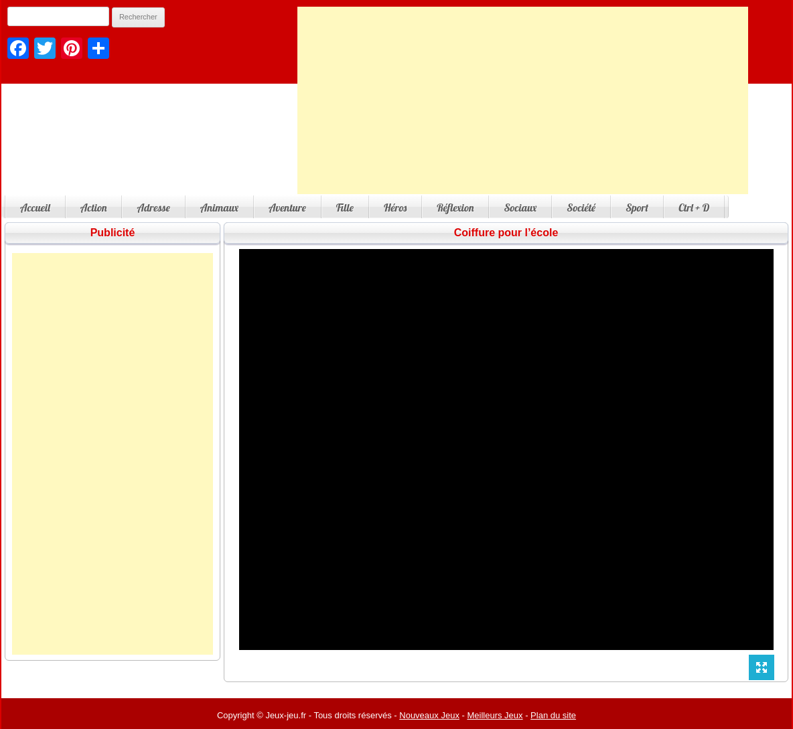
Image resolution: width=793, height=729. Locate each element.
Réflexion (455, 207)
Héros (395, 207)
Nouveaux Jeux (429, 715)
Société (581, 207)
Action (93, 207)
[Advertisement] (522, 100)
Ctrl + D (693, 207)
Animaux (219, 207)
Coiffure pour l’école (506, 232)
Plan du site (553, 715)
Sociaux (520, 207)
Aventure (287, 207)
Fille (345, 207)
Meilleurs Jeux (494, 715)
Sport (637, 207)
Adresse (153, 207)
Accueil (35, 207)
